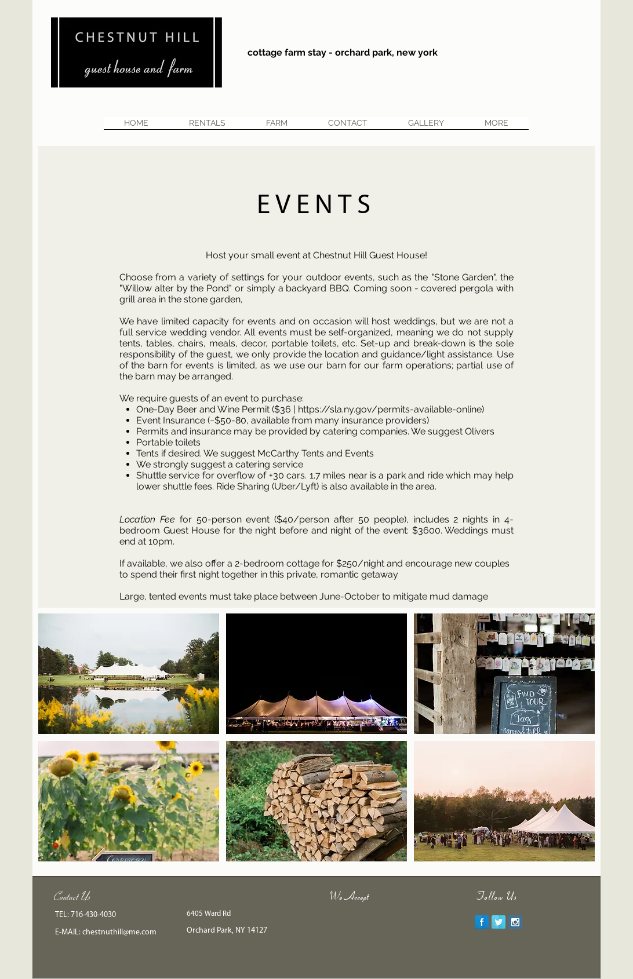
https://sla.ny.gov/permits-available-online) (391, 409)
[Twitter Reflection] (498, 922)
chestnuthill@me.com (119, 932)
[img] (339, 922)
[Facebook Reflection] (482, 922)
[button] (128, 673)
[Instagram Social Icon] (515, 922)
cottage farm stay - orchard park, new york (343, 52)
